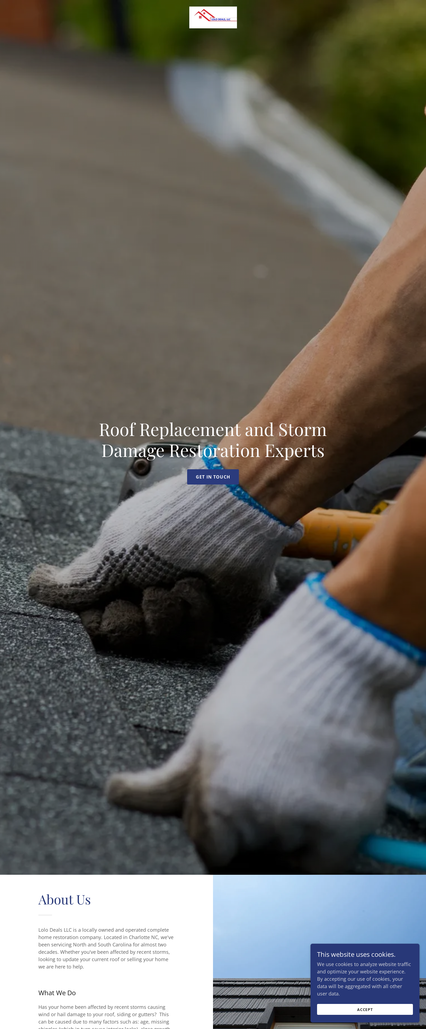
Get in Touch (213, 477)
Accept (365, 1009)
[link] (213, 17)
